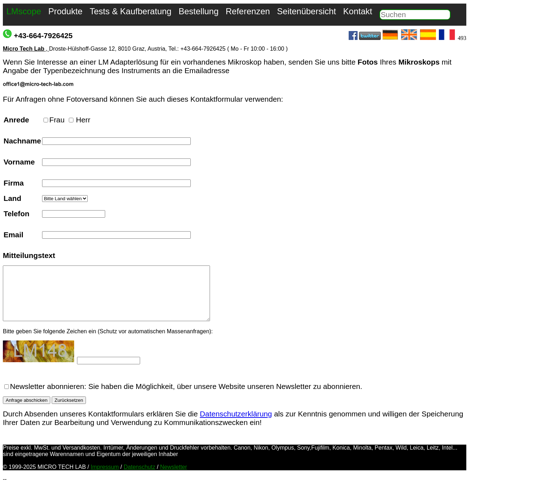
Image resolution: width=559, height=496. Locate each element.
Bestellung (199, 11)
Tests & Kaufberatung (130, 11)
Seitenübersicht (306, 11)
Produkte (65, 11)
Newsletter (173, 478)
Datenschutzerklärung (236, 424)
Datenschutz (139, 478)
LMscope (23, 11)
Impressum (105, 478)
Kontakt (357, 11)
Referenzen (248, 11)
